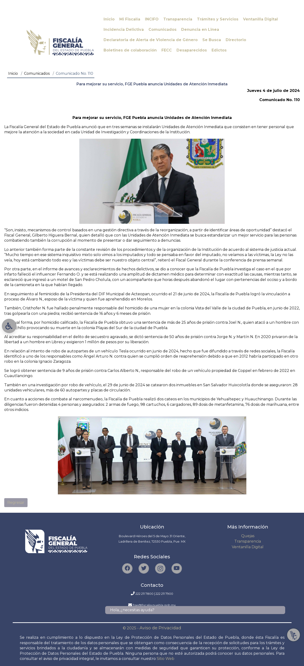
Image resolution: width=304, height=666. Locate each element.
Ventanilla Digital (248, 547)
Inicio (13, 73)
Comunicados (37, 73)
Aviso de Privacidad (160, 628)
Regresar (15, 502)
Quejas (247, 536)
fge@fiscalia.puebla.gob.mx (154, 605)
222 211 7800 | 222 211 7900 (154, 593)
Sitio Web (165, 658)
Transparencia (247, 541)
